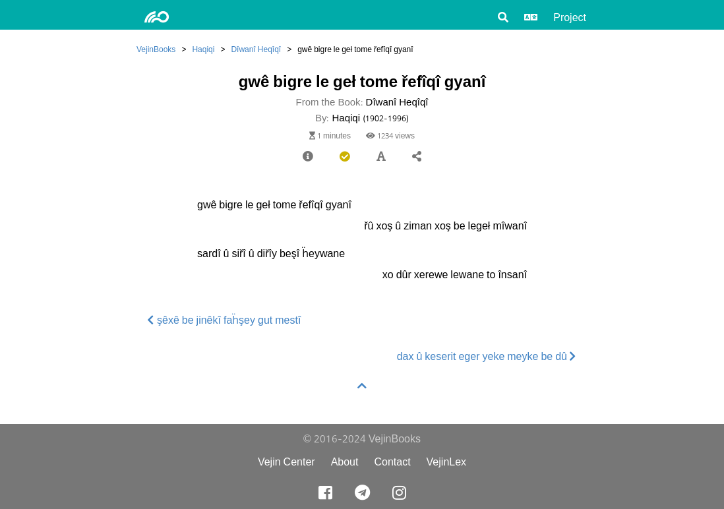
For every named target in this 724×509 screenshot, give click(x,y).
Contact (392, 462)
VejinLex (447, 462)
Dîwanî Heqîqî (256, 49)
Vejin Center (286, 462)
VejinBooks (155, 49)
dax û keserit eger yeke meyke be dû (486, 356)
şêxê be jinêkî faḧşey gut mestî (224, 320)
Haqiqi (203, 49)
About (345, 462)
